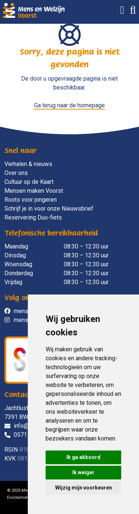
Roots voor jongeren (30, 199)
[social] (9, 311)
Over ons (16, 172)
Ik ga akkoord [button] (83, 457)
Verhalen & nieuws (28, 163)
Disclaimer (17, 497)
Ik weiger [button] (83, 472)
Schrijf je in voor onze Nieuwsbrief (48, 208)
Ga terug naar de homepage (69, 105)
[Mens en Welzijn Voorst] (33, 9)
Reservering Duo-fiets (33, 217)
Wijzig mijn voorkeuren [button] (83, 488)
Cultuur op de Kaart (28, 181)
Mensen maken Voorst (33, 190)
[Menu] (119, 11)
